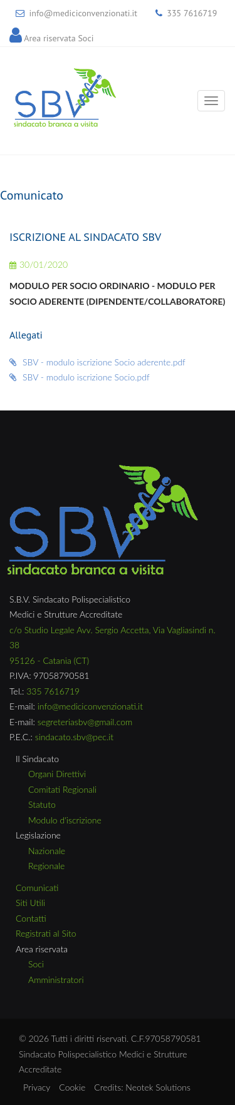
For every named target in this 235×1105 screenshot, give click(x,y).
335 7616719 (192, 13)
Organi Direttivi (57, 773)
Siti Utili (30, 902)
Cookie (72, 1087)
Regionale (46, 865)
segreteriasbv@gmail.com (85, 721)
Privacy (36, 1087)
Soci (36, 964)
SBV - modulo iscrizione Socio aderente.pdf (97, 362)
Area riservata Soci (58, 38)
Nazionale (46, 850)
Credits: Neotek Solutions (142, 1087)
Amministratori (56, 979)
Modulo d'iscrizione (65, 820)
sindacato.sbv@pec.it (74, 736)
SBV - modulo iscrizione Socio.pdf (79, 377)
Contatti (31, 918)
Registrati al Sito (46, 933)
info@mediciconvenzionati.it (83, 13)
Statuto (42, 804)
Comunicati (37, 887)
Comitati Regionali (62, 789)
